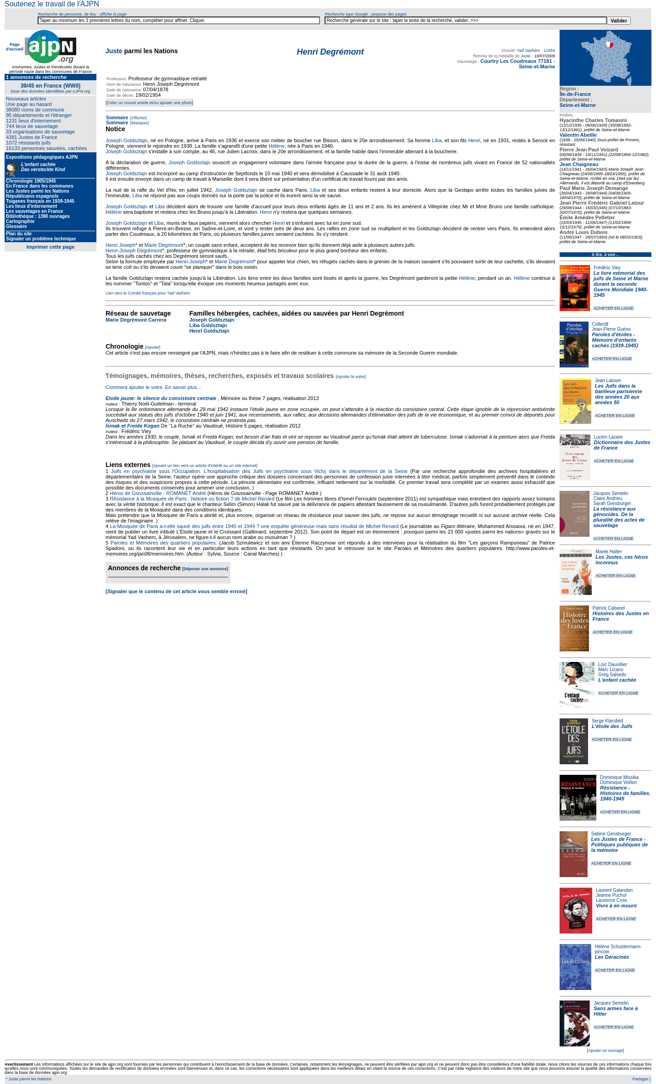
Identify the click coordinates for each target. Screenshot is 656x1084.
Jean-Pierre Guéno (611, 329)
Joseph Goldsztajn (126, 140)
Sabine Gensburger (611, 833)
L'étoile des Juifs (612, 726)
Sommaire (117, 117)
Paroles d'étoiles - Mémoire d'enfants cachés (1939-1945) (615, 340)
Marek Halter (608, 551)
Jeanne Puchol (611, 895)
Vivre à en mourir (616, 905)
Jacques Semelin (610, 493)
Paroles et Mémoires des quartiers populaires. (164, 542)
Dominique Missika (619, 777)
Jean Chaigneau (579, 164)
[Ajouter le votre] (351, 376)
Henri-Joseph (191, 261)
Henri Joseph (120, 245)
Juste (114, 51)
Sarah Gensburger (612, 503)
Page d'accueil (14, 46)
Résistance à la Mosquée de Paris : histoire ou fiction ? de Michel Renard (192, 498)
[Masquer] (139, 123)
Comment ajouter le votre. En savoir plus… (154, 387)
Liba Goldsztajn (208, 325)
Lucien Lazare (608, 436)
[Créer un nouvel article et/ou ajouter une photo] (149, 102)
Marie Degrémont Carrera (136, 319)
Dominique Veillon (618, 782)
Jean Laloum (608, 380)
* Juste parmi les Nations (28, 1079)
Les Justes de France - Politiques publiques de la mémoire (619, 844)
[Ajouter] (153, 347)
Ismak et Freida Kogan (132, 425)
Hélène (277, 146)
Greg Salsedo (612, 674)
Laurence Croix (611, 900)
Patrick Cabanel (609, 608)
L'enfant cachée (617, 680)
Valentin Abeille (578, 135)
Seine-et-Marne (578, 105)
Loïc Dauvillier (612, 664)
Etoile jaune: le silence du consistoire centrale (161, 398)
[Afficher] (137, 118)
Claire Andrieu (607, 498)
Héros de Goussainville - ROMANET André (158, 493)
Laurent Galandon (614, 890)
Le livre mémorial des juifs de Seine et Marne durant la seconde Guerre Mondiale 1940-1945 (621, 284)
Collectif (600, 324)
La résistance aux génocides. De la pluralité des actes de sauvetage (619, 517)
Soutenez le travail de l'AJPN (52, 4)
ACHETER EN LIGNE (614, 308)
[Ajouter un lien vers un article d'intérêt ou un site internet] (204, 465)
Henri (474, 140)
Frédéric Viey (607, 267)
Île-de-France (575, 94)
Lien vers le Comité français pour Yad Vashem (148, 293)
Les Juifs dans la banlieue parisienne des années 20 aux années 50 (618, 394)
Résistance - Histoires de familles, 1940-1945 (625, 793)
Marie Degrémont (163, 245)
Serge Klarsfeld (607, 720)
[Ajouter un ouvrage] (605, 1050)
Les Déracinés (612, 957)
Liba (437, 140)
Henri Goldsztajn (209, 331)
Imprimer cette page (51, 247)
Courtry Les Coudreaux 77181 (516, 61)
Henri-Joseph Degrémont (134, 250)
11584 (549, 50)
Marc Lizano (610, 669)
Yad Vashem (528, 50)
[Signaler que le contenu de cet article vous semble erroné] (176, 591)
